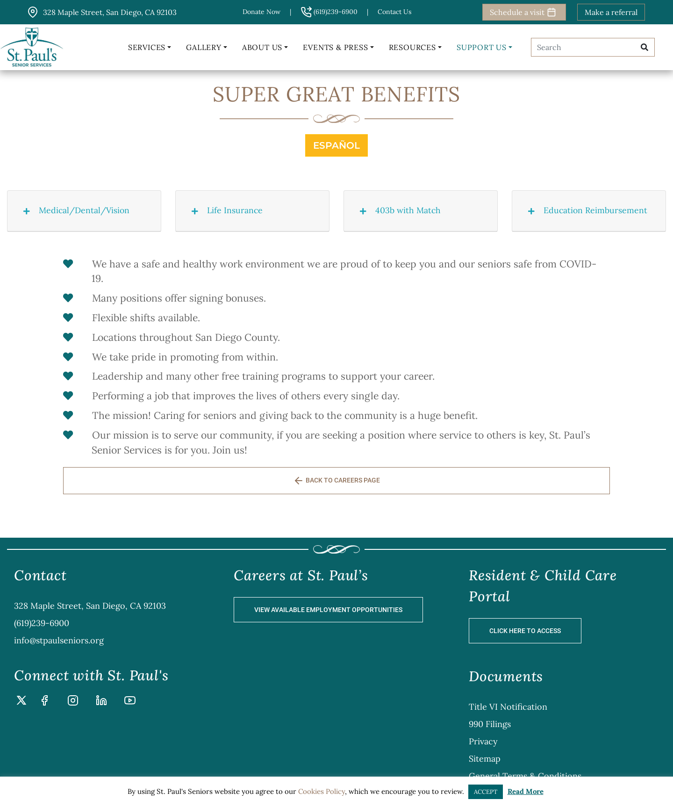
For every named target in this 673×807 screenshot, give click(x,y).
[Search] (581, 47)
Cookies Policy (321, 791)
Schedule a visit (523, 12)
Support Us (482, 47)
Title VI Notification (508, 706)
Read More (526, 791)
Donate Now (261, 11)
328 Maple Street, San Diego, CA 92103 (90, 605)
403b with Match (397, 210)
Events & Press (335, 47)
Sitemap (485, 758)
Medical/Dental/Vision (73, 210)
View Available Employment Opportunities (328, 609)
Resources (412, 47)
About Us (262, 47)
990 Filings (490, 724)
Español (336, 145)
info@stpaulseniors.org (59, 640)
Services (146, 47)
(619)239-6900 (41, 623)
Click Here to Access (525, 630)
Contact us (394, 11)
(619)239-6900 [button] (329, 11)
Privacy (483, 741)
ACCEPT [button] (485, 792)
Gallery (204, 47)
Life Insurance (224, 210)
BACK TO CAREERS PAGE (336, 480)
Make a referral (611, 12)
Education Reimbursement (584, 210)
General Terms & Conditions (525, 776)
